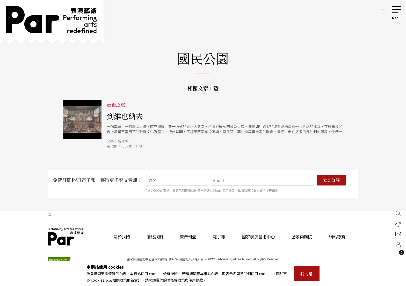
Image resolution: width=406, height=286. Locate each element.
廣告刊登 (188, 236)
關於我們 (121, 236)
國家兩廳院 (302, 236)
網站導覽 (337, 236)
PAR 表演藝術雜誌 (66, 236)
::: (383, 8)
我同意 (306, 273)
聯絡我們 (155, 236)
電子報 (219, 236)
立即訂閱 (331, 180)
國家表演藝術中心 (258, 236)
